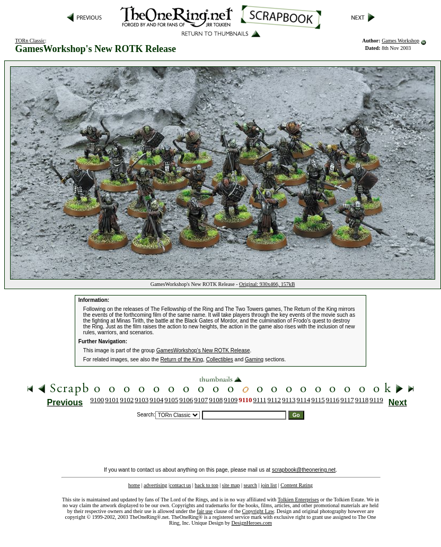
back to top (206, 485)
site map (231, 485)
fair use (205, 511)
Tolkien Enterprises (298, 499)
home (134, 485)
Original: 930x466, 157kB (267, 284)
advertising (155, 485)
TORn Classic (30, 41)
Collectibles (219, 359)
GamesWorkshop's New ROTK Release (203, 350)
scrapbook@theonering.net (304, 470)
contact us (180, 485)
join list (269, 485)
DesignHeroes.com (252, 523)
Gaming (254, 359)
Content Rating (296, 485)
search (250, 485)
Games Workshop (400, 41)
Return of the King (182, 359)
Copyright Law (258, 511)
